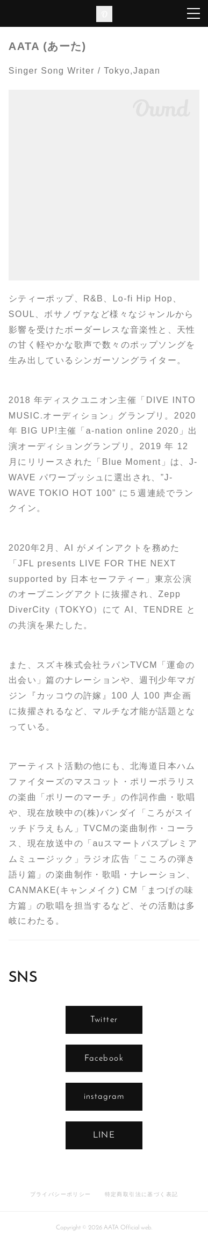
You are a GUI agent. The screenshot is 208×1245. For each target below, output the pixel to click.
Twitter (104, 1020)
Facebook (104, 1058)
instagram (104, 1096)
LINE (104, 1135)
